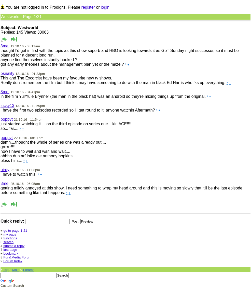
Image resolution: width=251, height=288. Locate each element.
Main (15, 270)
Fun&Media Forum (17, 257)
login (105, 7)
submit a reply (13, 246)
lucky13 (7, 105)
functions (10, 238)
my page (10, 234)
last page (10, 250)
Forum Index (12, 261)
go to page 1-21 (15, 230)
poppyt (7, 119)
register (88, 7)
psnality (7, 73)
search (8, 242)
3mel (5, 46)
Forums (28, 270)
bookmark (11, 253)
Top (6, 270)
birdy (5, 170)
